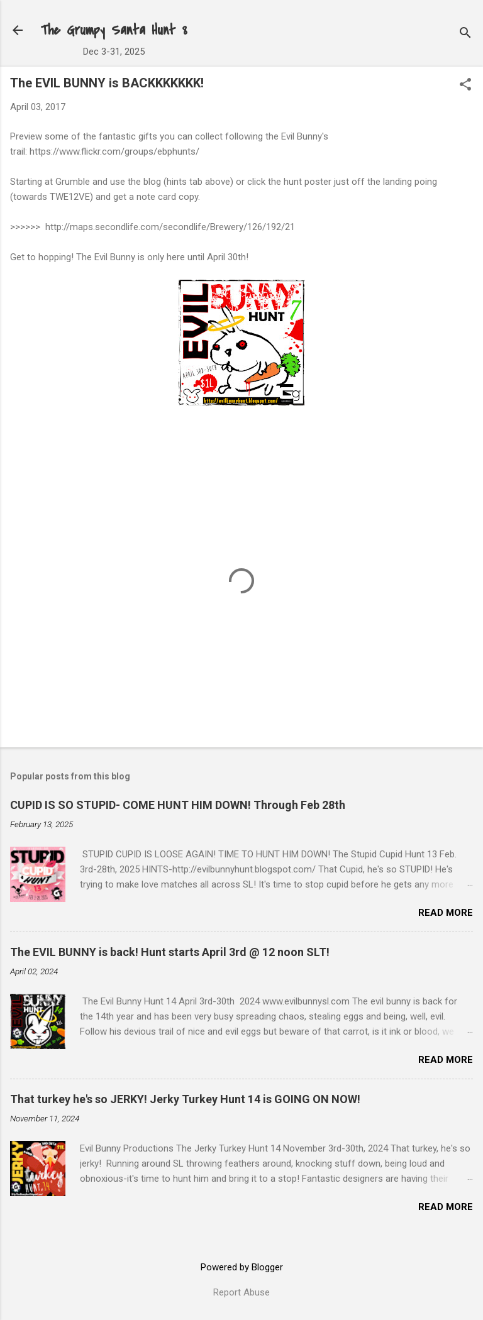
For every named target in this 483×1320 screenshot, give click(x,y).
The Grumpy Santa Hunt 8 (113, 30)
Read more (445, 912)
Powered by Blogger (242, 1267)
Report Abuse (241, 1292)
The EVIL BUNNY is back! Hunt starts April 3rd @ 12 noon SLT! (170, 952)
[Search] (465, 34)
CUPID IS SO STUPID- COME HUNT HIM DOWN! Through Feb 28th (177, 804)
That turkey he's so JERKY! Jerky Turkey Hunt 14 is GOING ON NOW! (185, 1099)
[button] (465, 85)
